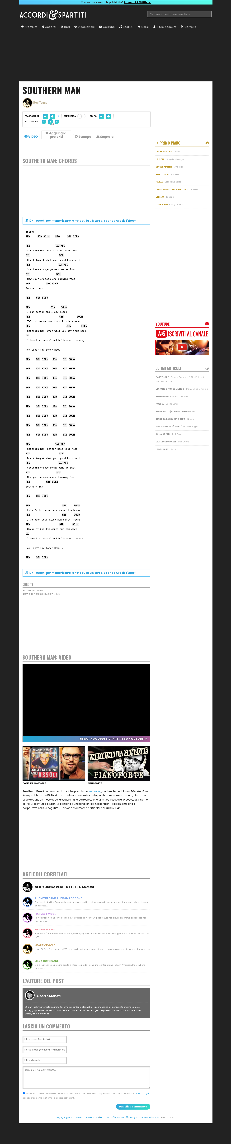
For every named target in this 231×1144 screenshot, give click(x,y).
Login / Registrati (65, 1131)
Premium (29, 27)
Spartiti (126, 27)
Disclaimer (146, 1131)
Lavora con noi (91, 1131)
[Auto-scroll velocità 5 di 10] (50, 122)
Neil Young (95, 793)
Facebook (119, 1131)
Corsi (143, 27)
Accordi (49, 27)
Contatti (79, 1131)
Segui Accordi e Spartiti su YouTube (114, 740)
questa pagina (142, 1107)
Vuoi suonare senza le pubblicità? (116, 2)
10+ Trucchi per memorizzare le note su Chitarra (81, 222)
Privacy (156, 1131)
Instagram (132, 1131)
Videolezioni (84, 27)
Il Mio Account (165, 27)
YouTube (107, 27)
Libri (65, 27)
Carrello (188, 27)
